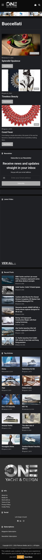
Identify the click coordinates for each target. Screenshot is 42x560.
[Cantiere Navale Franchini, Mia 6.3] (31, 439)
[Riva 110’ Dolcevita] (11, 399)
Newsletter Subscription (9, 536)
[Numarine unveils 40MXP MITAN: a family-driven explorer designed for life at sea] (8, 310)
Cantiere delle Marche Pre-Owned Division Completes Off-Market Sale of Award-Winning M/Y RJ (27, 299)
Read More (28, 557)
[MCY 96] (31, 399)
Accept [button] (20, 557)
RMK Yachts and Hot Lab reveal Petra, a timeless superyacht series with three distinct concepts (27, 279)
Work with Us (6, 500)
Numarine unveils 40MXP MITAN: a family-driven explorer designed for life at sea (27, 309)
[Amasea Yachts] (11, 418)
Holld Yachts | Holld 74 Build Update (27, 287)
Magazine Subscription (9, 531)
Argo (3, 388)
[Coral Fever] (21, 116)
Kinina (4, 369)
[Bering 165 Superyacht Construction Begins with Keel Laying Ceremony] (8, 321)
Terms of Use (6, 502)
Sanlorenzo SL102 (28, 369)
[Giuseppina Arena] (11, 439)
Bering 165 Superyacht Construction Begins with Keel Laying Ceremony (25, 320)
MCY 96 (25, 407)
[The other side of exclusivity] (31, 418)
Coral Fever (7, 132)
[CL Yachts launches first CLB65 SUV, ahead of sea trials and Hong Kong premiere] (8, 341)
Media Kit (5, 497)
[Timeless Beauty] (21, 80)
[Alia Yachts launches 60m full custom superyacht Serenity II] (8, 331)
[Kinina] (11, 362)
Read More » (7, 66)
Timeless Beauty (10, 96)
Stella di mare (27, 388)
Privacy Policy (6, 504)
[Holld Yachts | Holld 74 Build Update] (8, 290)
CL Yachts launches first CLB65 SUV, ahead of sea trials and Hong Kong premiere (27, 340)
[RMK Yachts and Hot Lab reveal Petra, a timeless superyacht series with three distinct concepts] (8, 280)
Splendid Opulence (11, 61)
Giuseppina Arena (8, 446)
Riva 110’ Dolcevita (8, 407)
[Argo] (11, 381)
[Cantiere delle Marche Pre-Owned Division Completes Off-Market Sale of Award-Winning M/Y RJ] (8, 300)
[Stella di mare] (31, 381)
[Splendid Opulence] (21, 45)
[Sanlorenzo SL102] (31, 362)
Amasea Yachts (7, 425)
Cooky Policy (6, 507)
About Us (4, 495)
